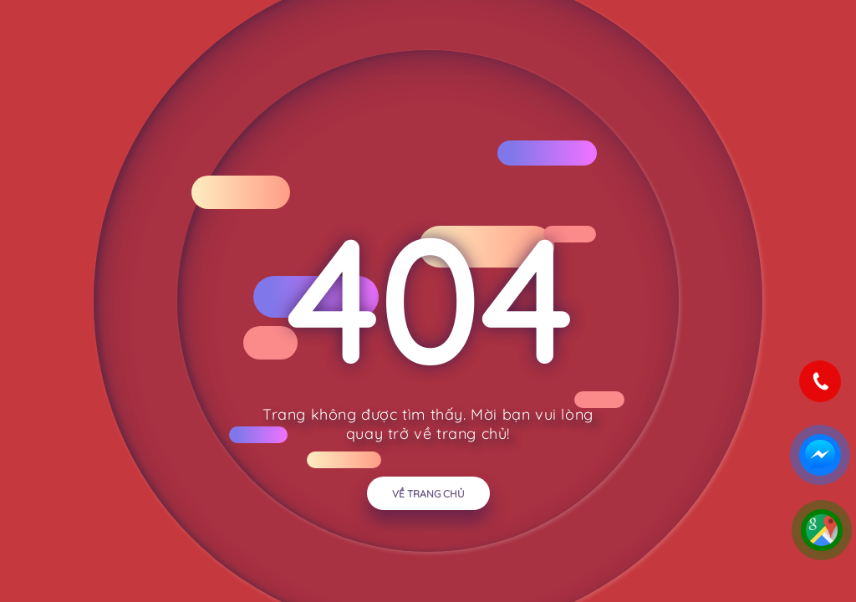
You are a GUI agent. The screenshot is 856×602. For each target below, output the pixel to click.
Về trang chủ (428, 493)
